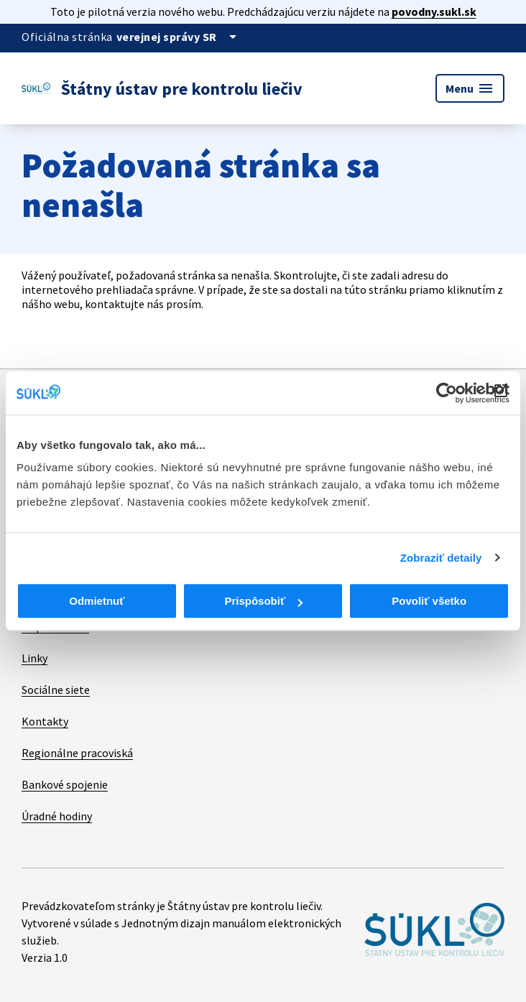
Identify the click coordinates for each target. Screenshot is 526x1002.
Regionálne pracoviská (77, 753)
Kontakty (45, 721)
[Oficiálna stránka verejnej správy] (178, 36)
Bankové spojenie (65, 784)
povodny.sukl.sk (434, 11)
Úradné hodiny (57, 816)
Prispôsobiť (263, 601)
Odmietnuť (96, 601)
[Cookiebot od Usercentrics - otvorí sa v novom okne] (446, 393)
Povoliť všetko (429, 601)
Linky (34, 658)
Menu (470, 88)
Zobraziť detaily (441, 558)
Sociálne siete (56, 689)
